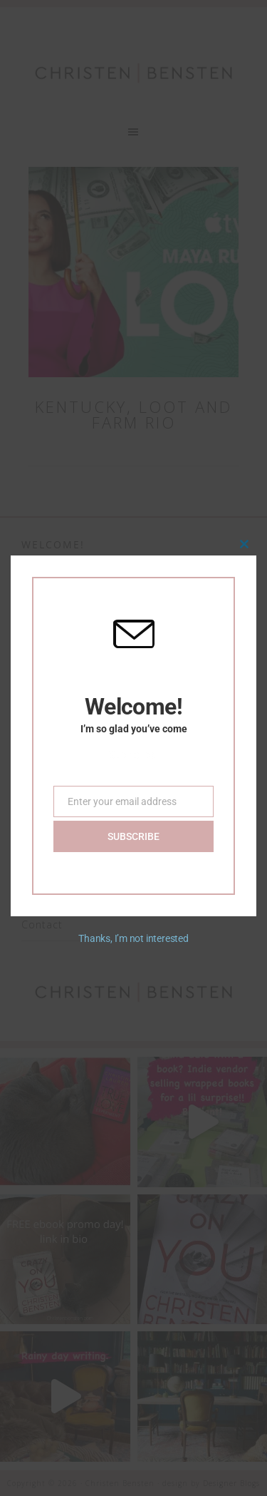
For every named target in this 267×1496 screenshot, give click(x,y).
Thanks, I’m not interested (133, 935)
